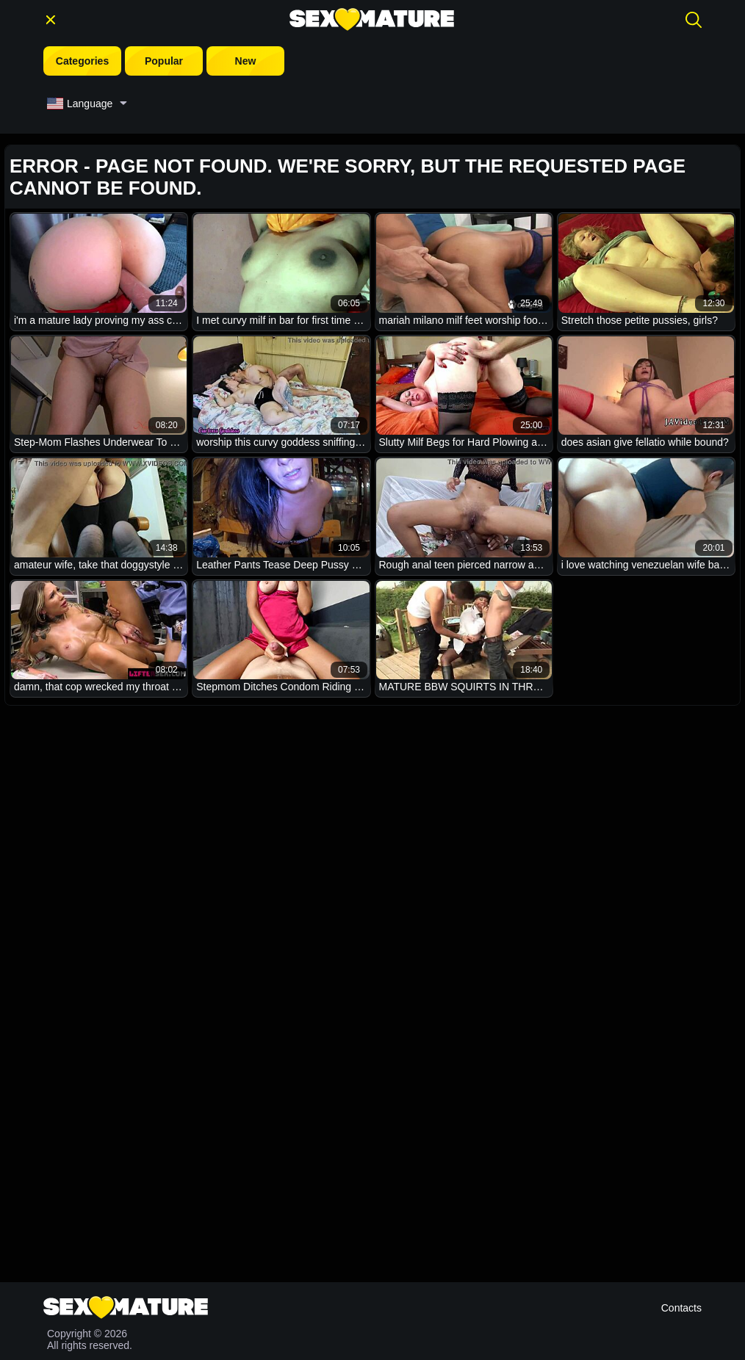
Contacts (681, 1308)
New (245, 61)
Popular (164, 61)
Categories (82, 61)
